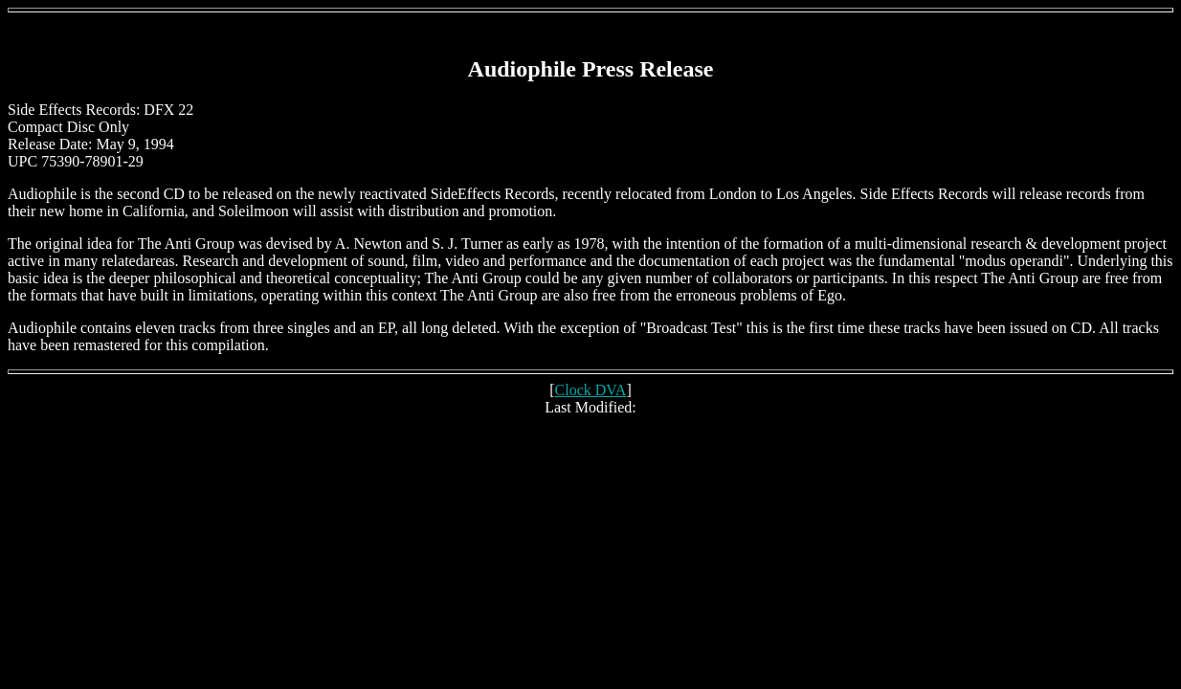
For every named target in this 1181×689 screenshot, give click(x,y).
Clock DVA (591, 390)
